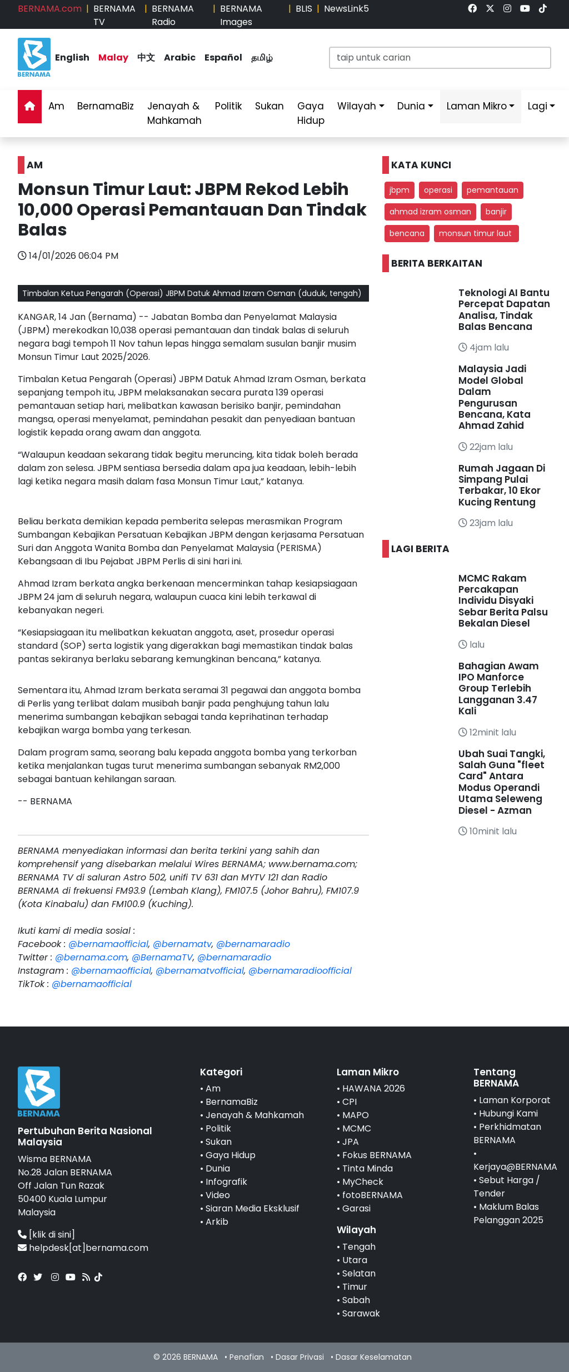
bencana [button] (407, 233)
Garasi (356, 1208)
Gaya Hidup (311, 113)
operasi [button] (438, 190)
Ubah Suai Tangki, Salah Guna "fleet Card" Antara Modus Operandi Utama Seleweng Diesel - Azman (501, 782)
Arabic (180, 57)
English (72, 57)
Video (218, 1195)
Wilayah (356, 106)
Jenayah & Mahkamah (174, 113)
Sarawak (361, 1313)
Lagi (537, 106)
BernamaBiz (105, 106)
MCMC (356, 1128)
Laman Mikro (477, 106)
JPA (350, 1141)
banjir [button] (496, 211)
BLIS (304, 8)
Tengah (359, 1246)
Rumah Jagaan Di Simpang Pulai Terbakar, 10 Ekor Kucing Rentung (501, 485)
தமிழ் (262, 57)
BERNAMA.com (50, 8)
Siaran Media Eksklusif (253, 1208)
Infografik (226, 1181)
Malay (113, 57)
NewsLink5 (346, 8)
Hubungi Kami (508, 1113)
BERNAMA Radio (173, 15)
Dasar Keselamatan (374, 1357)
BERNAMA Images (241, 15)
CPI (349, 1101)
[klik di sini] (52, 1234)
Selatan (359, 1273)
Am (56, 106)
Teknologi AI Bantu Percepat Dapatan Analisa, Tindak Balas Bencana (504, 309)
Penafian (246, 1357)
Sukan (269, 106)
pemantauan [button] (492, 190)
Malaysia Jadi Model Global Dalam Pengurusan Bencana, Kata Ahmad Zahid (494, 397)
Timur (354, 1286)
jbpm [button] (400, 190)
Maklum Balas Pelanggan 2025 (508, 1213)
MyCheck (362, 1181)
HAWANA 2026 (373, 1088)
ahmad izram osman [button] (430, 211)
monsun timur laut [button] (476, 233)
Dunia (411, 106)
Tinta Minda (367, 1168)
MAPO (355, 1115)
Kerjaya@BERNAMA (515, 1166)
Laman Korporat (515, 1100)
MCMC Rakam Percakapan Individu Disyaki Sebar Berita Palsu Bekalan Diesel (503, 601)
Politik (228, 106)
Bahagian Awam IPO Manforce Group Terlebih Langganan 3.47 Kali (498, 688)
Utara (354, 1260)
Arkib (217, 1221)
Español (223, 57)
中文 (146, 57)
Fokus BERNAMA (377, 1155)
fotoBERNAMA (372, 1195)
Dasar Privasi (300, 1357)
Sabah (356, 1300)
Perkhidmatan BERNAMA (507, 1133)
